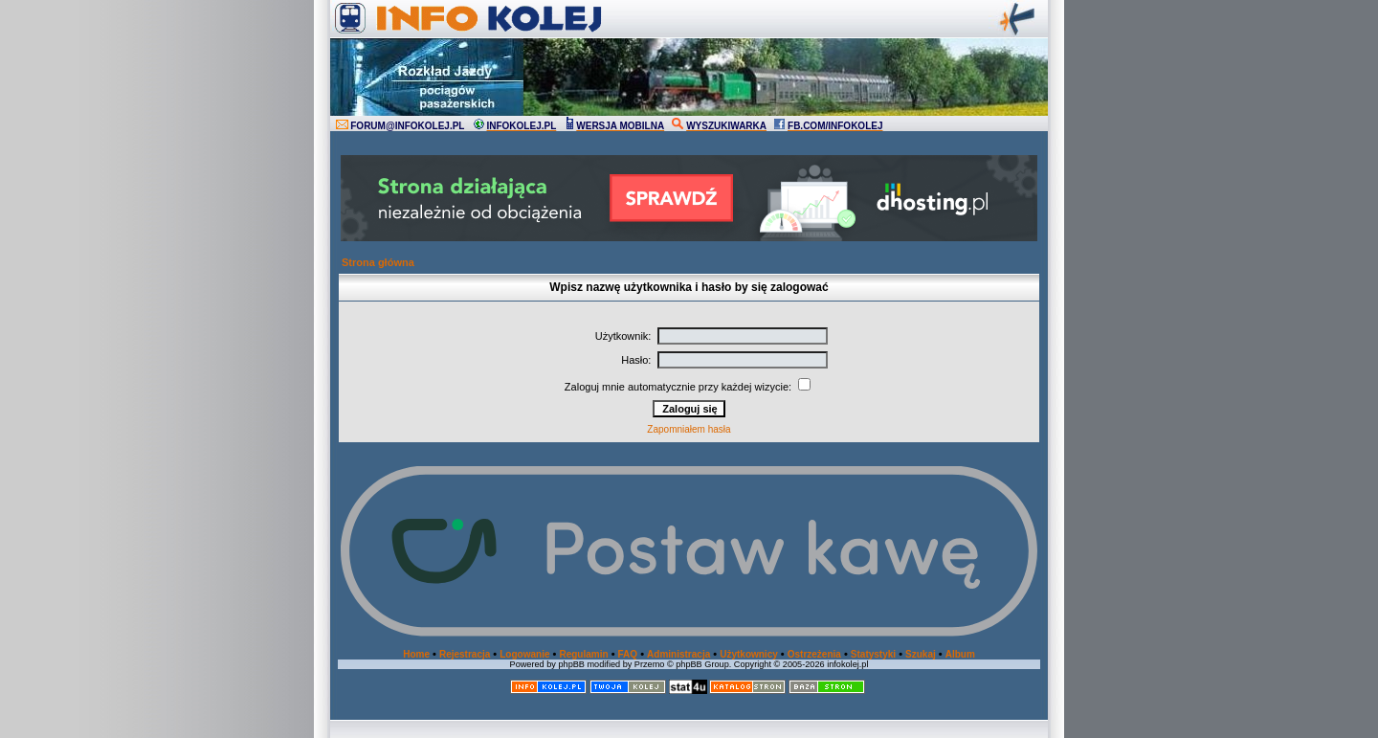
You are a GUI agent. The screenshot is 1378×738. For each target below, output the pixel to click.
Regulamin (583, 654)
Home (416, 654)
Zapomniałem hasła (688, 429)
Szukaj (920, 654)
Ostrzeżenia (814, 654)
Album (960, 654)
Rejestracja (464, 654)
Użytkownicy (749, 654)
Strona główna (378, 262)
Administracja (678, 654)
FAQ (628, 654)
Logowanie (524, 654)
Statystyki (873, 654)
